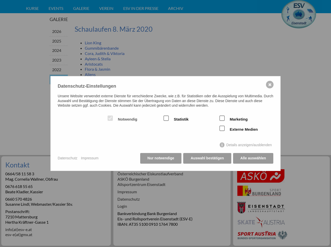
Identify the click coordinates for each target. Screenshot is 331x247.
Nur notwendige (161, 158)
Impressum (89, 158)
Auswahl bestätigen (207, 158)
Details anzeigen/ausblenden (249, 145)
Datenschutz (67, 158)
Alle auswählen (253, 158)
